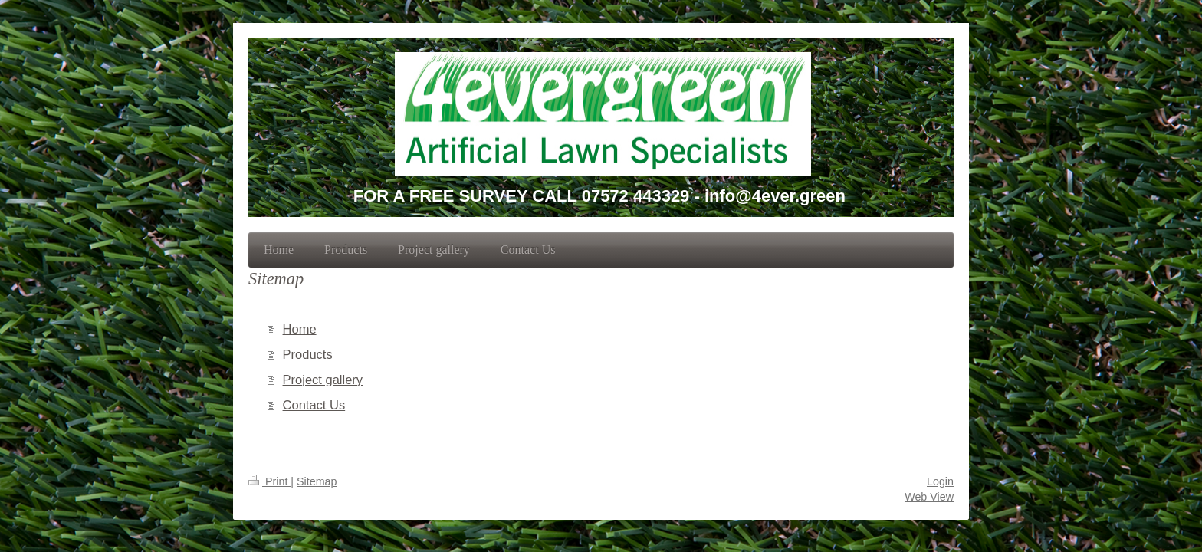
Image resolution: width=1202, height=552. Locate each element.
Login (940, 481)
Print (269, 481)
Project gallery (323, 379)
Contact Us (314, 405)
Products (308, 354)
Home (300, 329)
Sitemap (317, 481)
